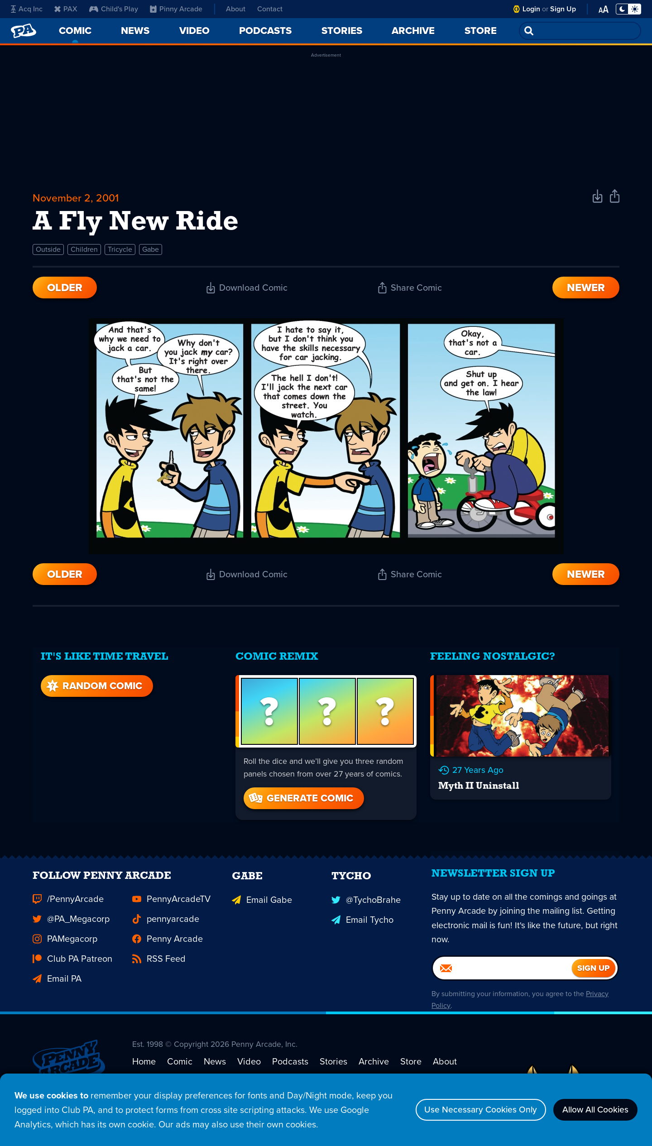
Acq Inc (27, 9)
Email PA (57, 990)
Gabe (150, 251)
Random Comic (92, 684)
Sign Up (563, 9)
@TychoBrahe (366, 910)
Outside (48, 251)
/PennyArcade (68, 910)
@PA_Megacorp (71, 930)
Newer (586, 290)
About (235, 9)
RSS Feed (159, 970)
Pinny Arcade (176, 9)
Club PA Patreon (72, 970)
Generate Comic (300, 797)
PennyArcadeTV (171, 910)
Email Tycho (362, 930)
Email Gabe (262, 910)
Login (531, 9)
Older (64, 290)
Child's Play (113, 9)
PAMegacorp (65, 950)
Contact (270, 9)
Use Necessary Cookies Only (474, 1110)
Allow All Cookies (593, 1110)
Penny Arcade (167, 950)
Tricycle (120, 251)
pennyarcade (165, 930)
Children (84, 251)
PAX (65, 9)
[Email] (502, 983)
